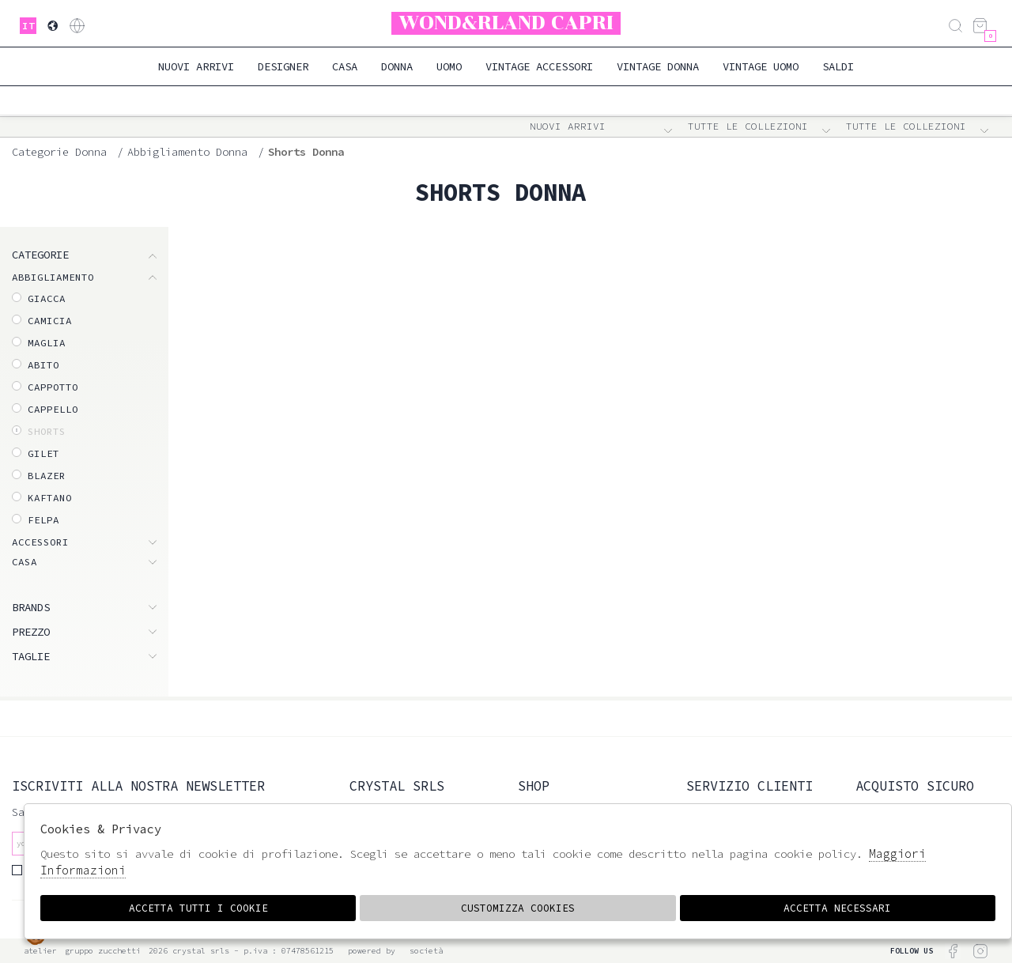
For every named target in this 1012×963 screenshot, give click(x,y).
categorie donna (59, 152)
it (28, 26)
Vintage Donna (658, 66)
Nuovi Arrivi (196, 66)
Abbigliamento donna (187, 152)
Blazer (47, 476)
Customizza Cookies (518, 908)
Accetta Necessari (838, 908)
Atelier (40, 951)
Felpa (43, 520)
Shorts (47, 431)
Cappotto (53, 387)
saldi (838, 66)
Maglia (47, 343)
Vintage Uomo (761, 66)
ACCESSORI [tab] (40, 542)
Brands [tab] (31, 607)
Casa (344, 66)
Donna (397, 66)
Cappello (53, 409)
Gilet (43, 453)
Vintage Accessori (539, 66)
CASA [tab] (24, 562)
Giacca (47, 298)
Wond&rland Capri (506, 23)
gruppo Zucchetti (103, 951)
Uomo (449, 66)
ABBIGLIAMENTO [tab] (53, 277)
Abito (43, 365)
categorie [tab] (40, 254)
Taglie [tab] (31, 656)
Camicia (50, 321)
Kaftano (50, 498)
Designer (283, 66)
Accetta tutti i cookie (197, 908)
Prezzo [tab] (31, 632)
